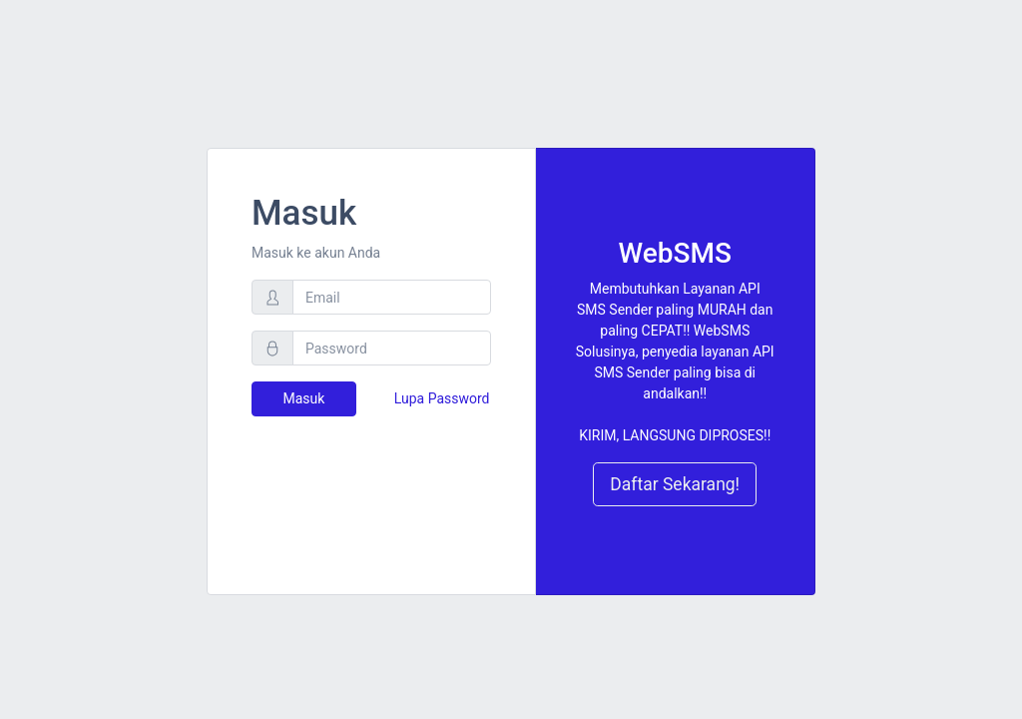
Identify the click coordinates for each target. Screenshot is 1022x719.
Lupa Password (442, 398)
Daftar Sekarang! (675, 484)
